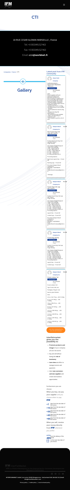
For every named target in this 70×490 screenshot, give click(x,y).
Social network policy (44, 482)
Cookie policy (33, 482)
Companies (7, 72)
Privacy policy (24, 482)
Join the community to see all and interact (56, 330)
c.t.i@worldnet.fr (38, 55)
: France (13, 72)
